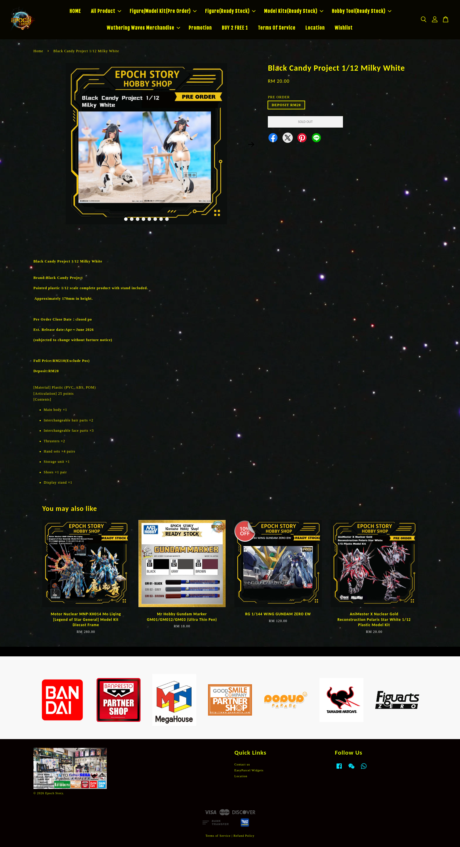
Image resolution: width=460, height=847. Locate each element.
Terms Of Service (276, 28)
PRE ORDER (279, 97)
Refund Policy (244, 835)
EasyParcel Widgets (248, 770)
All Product (106, 11)
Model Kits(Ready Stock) (293, 11)
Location (315, 28)
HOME (75, 11)
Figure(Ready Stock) (230, 11)
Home (38, 51)
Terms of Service (217, 835)
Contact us (242, 764)
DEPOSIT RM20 (286, 105)
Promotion (200, 28)
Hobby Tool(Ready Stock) (361, 11)
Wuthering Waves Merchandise (143, 28)
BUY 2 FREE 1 (235, 28)
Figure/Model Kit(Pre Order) (163, 11)
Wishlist (344, 28)
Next (251, 144)
